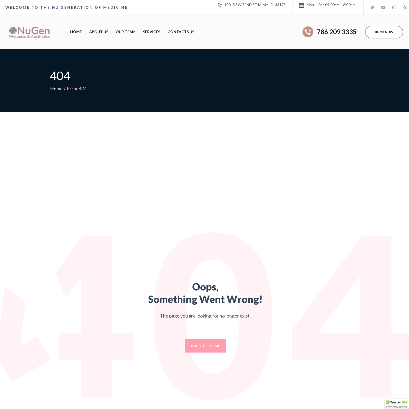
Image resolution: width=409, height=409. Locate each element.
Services (151, 31)
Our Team (126, 31)
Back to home (205, 346)
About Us (98, 31)
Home (76, 31)
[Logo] (28, 32)
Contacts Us (181, 31)
